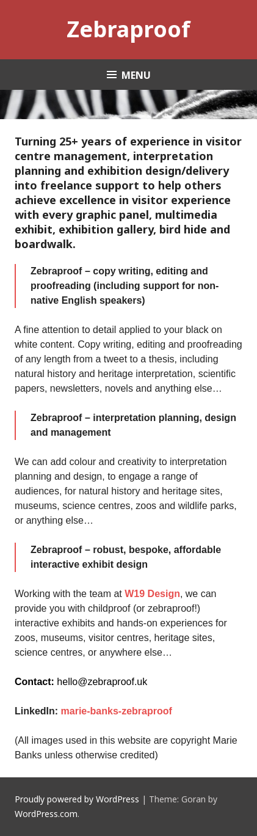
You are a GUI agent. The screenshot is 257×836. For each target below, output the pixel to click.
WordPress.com (46, 814)
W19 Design (152, 593)
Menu (136, 75)
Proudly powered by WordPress (77, 799)
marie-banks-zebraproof (116, 711)
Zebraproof (128, 29)
